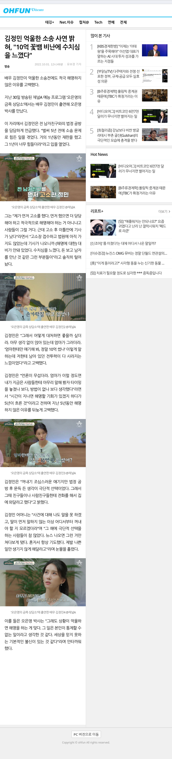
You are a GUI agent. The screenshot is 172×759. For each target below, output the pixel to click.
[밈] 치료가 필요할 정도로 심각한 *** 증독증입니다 (126, 273)
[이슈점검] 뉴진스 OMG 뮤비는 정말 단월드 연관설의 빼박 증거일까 (131, 253)
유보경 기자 (74, 64)
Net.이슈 (67, 22)
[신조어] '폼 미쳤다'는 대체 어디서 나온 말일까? (123, 243)
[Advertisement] (43, 691)
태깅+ (49, 22)
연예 (111, 22)
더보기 (162, 211)
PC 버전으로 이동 (86, 734)
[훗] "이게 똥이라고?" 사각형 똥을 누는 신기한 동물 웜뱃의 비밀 (131, 263)
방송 (6, 66)
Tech (99, 22)
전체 (123, 22)
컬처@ (84, 22)
